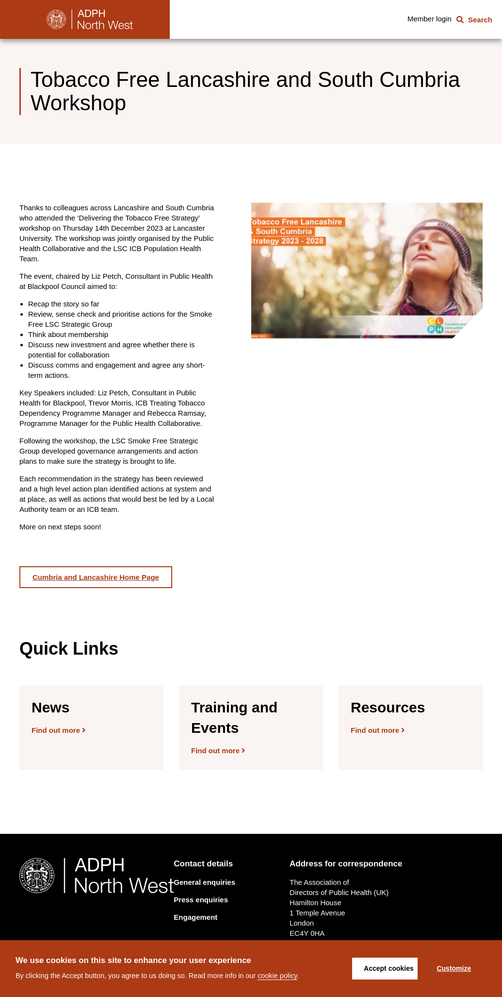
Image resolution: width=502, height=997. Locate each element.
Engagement (195, 917)
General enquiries (204, 882)
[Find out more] (91, 727)
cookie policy (277, 976)
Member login (429, 19)
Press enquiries (201, 900)
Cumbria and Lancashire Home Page (95, 577)
